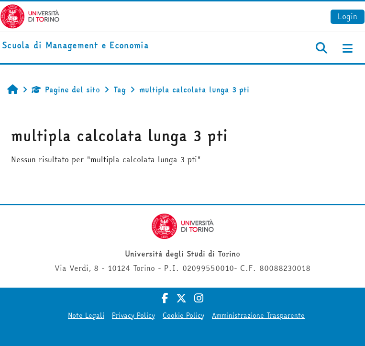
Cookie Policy (183, 315)
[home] (75, 46)
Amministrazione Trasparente (258, 315)
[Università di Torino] (30, 15)
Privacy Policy (133, 315)
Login (347, 16)
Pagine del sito (66, 89)
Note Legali (86, 315)
